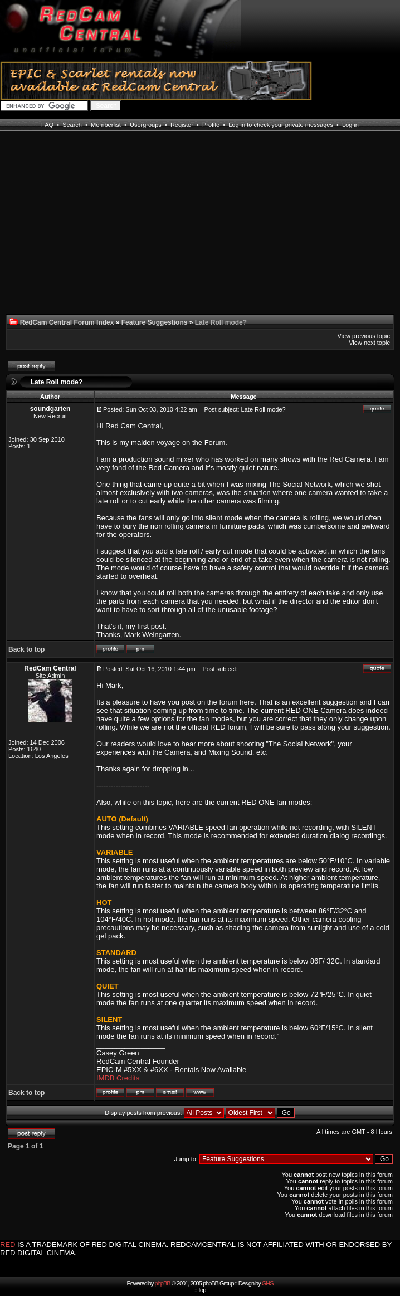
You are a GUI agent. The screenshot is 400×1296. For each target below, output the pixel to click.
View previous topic (363, 335)
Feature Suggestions (154, 322)
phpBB (162, 1283)
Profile (210, 124)
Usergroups (146, 124)
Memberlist (106, 124)
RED (7, 1244)
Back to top (26, 649)
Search (72, 124)
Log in (350, 124)
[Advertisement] (47, 230)
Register (181, 124)
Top (202, 1290)
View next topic (369, 342)
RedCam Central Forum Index (67, 322)
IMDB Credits (117, 1078)
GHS (268, 1283)
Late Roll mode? (56, 382)
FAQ (47, 124)
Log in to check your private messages (280, 124)
